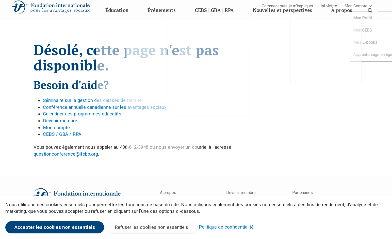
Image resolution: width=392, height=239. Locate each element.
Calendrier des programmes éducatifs (82, 114)
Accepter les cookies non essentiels (54, 227)
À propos (168, 192)
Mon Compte (358, 6)
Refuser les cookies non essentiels (151, 227)
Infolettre (329, 6)
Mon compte (56, 127)
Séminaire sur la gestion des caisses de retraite (92, 100)
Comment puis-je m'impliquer (287, 6)
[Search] (370, 21)
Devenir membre (60, 121)
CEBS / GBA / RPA (62, 134)
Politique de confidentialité (226, 227)
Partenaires (302, 192)
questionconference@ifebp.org (66, 154)
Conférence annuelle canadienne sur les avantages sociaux (105, 107)
